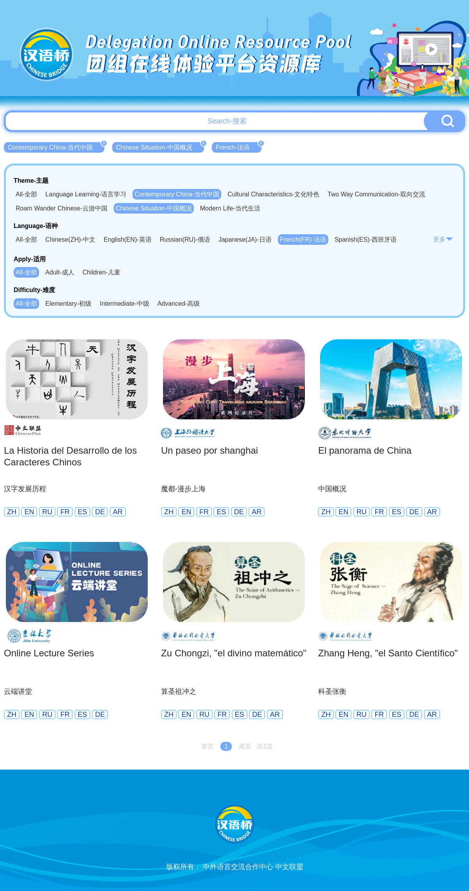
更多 (443, 239)
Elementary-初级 (68, 303)
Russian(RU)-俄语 (185, 239)
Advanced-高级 (179, 303)
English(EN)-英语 (128, 239)
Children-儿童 (101, 272)
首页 (207, 746)
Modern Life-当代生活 (230, 208)
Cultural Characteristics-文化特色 (273, 194)
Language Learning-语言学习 (85, 194)
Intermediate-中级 (124, 303)
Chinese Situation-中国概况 (160, 146)
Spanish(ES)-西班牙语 (366, 239)
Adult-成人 (59, 272)
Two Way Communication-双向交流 (376, 194)
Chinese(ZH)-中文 (70, 239)
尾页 (245, 746)
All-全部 (26, 194)
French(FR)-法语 (303, 239)
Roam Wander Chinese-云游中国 (61, 208)
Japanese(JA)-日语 (245, 239)
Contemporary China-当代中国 (56, 146)
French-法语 (238, 146)
